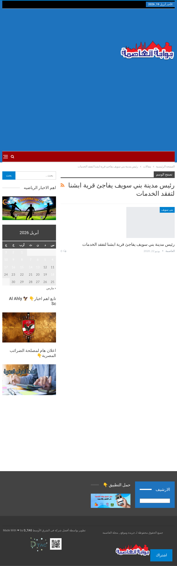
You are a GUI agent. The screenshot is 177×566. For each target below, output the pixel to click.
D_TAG (27, 530)
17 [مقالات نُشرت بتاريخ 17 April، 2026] (6, 267)
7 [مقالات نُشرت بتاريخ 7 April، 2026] (31, 259)
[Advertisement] (59, 45)
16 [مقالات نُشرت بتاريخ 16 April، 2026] (13, 267)
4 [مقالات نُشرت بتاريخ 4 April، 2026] (52, 259)
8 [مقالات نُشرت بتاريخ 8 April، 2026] (22, 259)
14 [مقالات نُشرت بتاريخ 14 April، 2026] (30, 267)
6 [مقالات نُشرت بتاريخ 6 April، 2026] (38, 259)
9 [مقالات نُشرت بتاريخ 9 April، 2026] (13, 259)
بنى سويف (167, 209)
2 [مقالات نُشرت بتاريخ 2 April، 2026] (13, 252)
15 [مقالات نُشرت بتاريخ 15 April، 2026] (22, 267)
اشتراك (161, 555)
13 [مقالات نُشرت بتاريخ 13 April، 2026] (38, 267)
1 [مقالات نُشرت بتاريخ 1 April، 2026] (22, 252)
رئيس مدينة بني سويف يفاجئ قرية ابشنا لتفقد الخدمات (128, 244)
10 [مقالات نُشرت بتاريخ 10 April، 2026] (6, 259)
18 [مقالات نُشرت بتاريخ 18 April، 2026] (52, 274)
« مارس (51, 288)
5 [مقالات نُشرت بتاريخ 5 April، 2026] (45, 259)
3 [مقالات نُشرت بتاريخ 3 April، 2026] (6, 252)
